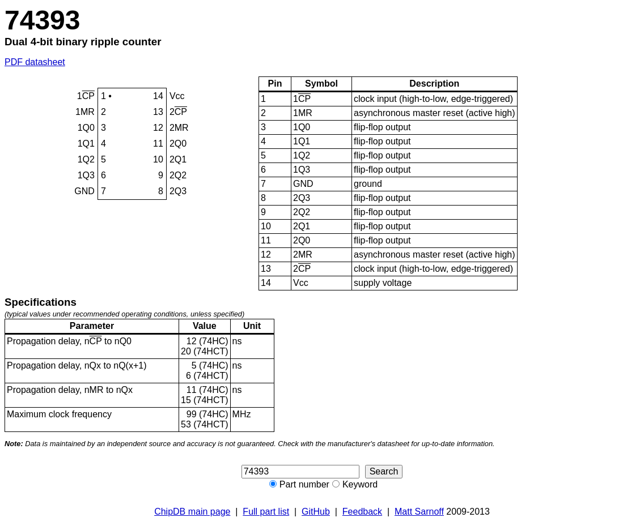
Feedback (362, 511)
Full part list (266, 511)
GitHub (316, 511)
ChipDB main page (192, 511)
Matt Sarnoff (419, 511)
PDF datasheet (35, 62)
